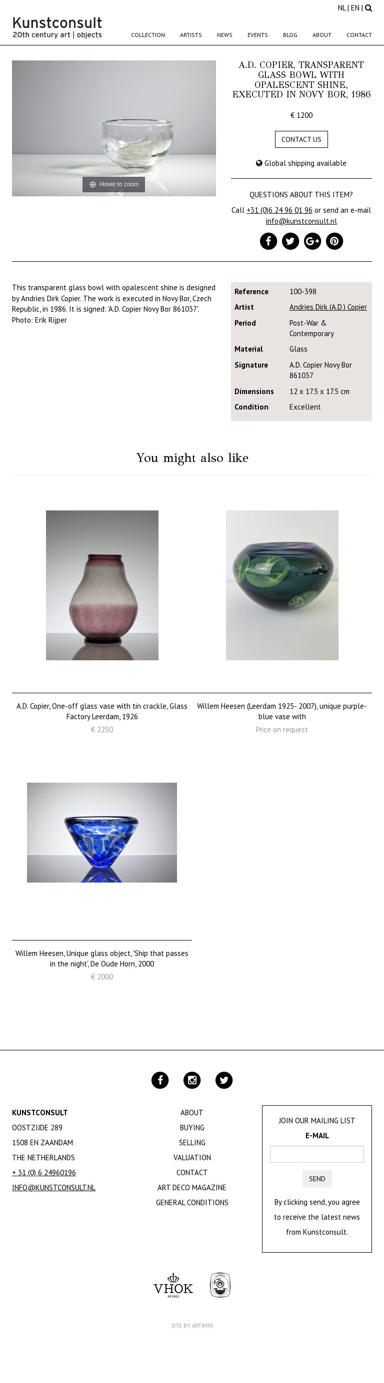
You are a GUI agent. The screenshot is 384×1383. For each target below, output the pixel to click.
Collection (148, 34)
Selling (192, 1142)
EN (355, 7)
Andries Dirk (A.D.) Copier (328, 307)
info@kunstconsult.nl (301, 221)
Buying (192, 1127)
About (322, 34)
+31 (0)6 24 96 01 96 (279, 210)
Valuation (192, 1157)
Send (317, 1178)
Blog (290, 34)
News (224, 34)
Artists (191, 34)
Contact (359, 34)
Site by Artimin (192, 1325)
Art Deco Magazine (192, 1187)
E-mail (317, 1135)
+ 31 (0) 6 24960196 (44, 1172)
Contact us (302, 139)
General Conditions (192, 1202)
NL (342, 7)
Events (258, 34)
